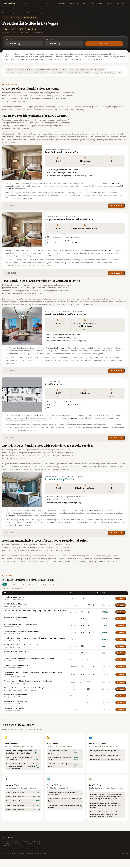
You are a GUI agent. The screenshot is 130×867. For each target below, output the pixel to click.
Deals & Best (120, 3)
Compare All (104, 73)
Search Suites (104, 43)
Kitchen (57, 592)
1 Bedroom (27, 3)
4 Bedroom (60, 3)
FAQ (7, 77)
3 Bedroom (49, 3)
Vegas (8, 3)
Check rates (120, 606)
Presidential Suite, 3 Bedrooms (15, 612)
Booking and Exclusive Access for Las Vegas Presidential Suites (75, 73)
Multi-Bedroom (73, 3)
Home (4, 13)
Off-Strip (23, 592)
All (5, 592)
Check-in (8, 39)
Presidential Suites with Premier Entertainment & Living (91, 69)
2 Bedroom (38, 3)
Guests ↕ (96, 600)
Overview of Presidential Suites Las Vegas (20, 69)
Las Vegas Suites (14, 13)
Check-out (49, 39)
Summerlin (34, 592)
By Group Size (97, 3)
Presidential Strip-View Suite (14, 605)
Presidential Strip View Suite (61, 486)
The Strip (13, 592)
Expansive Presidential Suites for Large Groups (53, 69)
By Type (109, 3)
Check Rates (115, 211)
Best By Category (118, 73)
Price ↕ (104, 600)
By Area (85, 3)
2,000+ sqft (46, 592)
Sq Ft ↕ (82, 600)
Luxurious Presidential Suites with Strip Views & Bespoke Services (28, 73)
